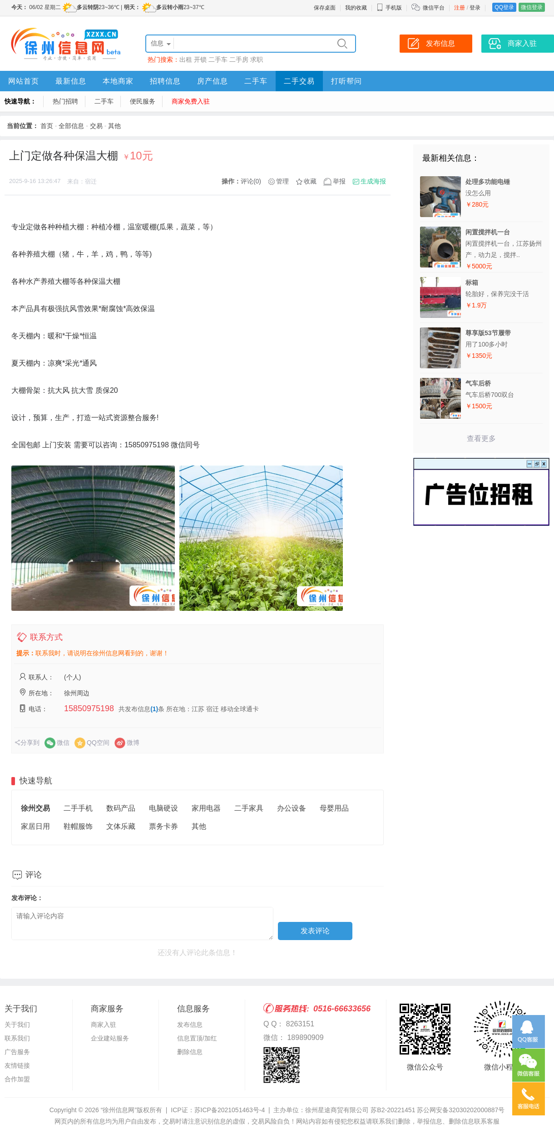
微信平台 (434, 8)
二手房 (238, 59)
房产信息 (212, 81)
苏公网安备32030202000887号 (461, 1110)
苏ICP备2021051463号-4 (229, 1110)
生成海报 (373, 181)
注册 (459, 8)
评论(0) (251, 181)
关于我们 (17, 1024)
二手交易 (299, 81)
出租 (185, 59)
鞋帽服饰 (78, 826)
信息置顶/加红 (197, 1038)
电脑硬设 (163, 808)
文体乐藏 (120, 826)
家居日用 (35, 826)
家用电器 (206, 808)
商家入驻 (103, 1024)
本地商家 (118, 81)
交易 (96, 125)
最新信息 (70, 81)
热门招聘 (65, 101)
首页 (46, 125)
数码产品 (120, 808)
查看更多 (481, 438)
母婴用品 (334, 808)
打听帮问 (346, 81)
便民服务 (142, 101)
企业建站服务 (110, 1038)
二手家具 (248, 808)
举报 (339, 181)
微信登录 (532, 7)
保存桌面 (325, 8)
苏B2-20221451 (393, 1110)
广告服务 (17, 1051)
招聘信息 (165, 81)
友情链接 (17, 1065)
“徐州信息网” (119, 1110)
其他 (114, 125)
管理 (282, 181)
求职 (256, 59)
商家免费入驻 (191, 101)
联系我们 (17, 1038)
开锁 (200, 59)
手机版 (389, 8)
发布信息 (190, 1024)
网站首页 (23, 81)
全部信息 (71, 125)
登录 (475, 8)
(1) (154, 709)
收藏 (310, 181)
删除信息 (190, 1051)
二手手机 (78, 808)
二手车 (218, 59)
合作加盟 (17, 1079)
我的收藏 (356, 8)
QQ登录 (504, 7)
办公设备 (291, 808)
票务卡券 (163, 826)
